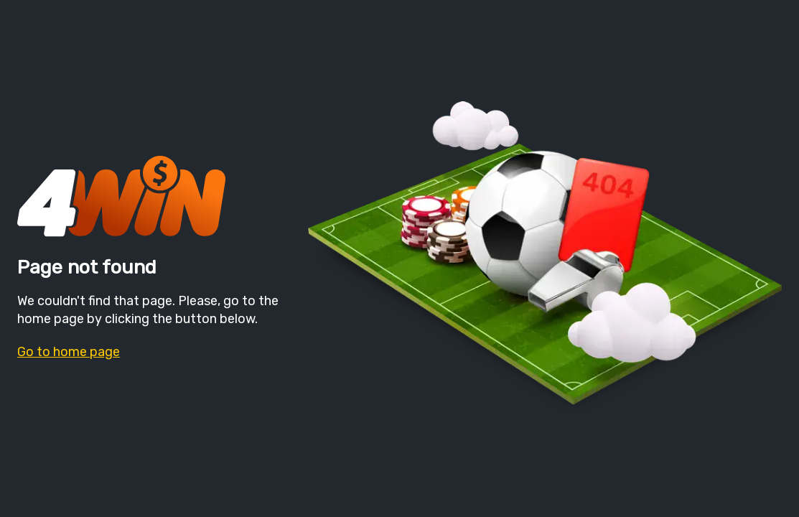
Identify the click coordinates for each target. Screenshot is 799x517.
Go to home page (68, 352)
